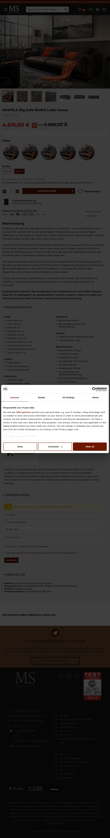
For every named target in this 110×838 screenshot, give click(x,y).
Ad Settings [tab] (68, 397)
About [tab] (95, 397)
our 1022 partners (21, 412)
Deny (20, 446)
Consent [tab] (14, 397)
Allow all (90, 446)
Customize (55, 446)
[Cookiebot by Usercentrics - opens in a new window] (94, 389)
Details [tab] (41, 397)
